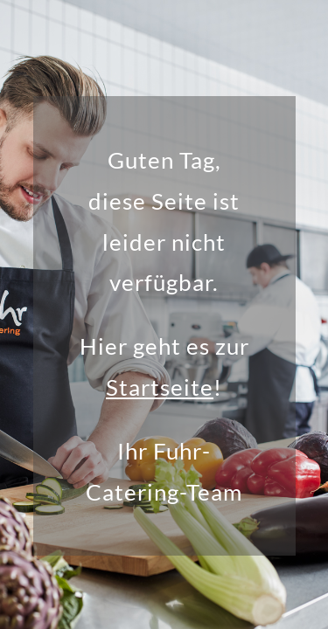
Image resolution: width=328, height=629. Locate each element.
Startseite (159, 387)
